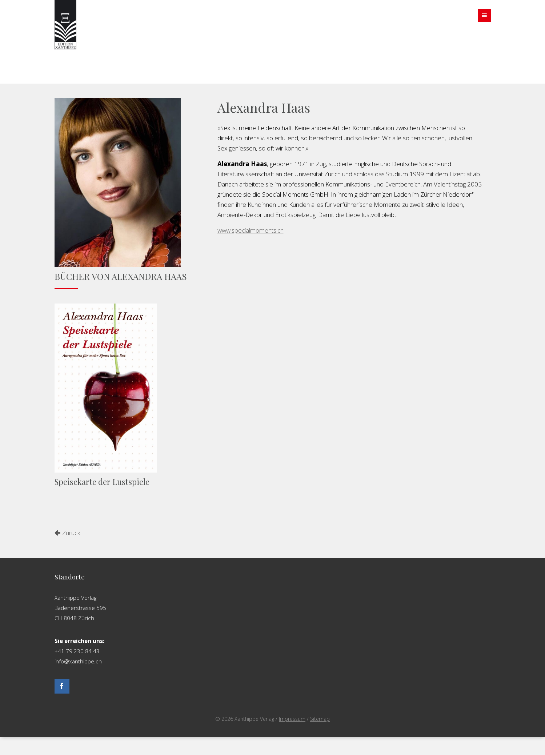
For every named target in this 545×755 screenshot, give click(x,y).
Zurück (71, 533)
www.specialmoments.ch (250, 230)
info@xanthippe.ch (78, 661)
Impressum (292, 718)
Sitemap (320, 718)
